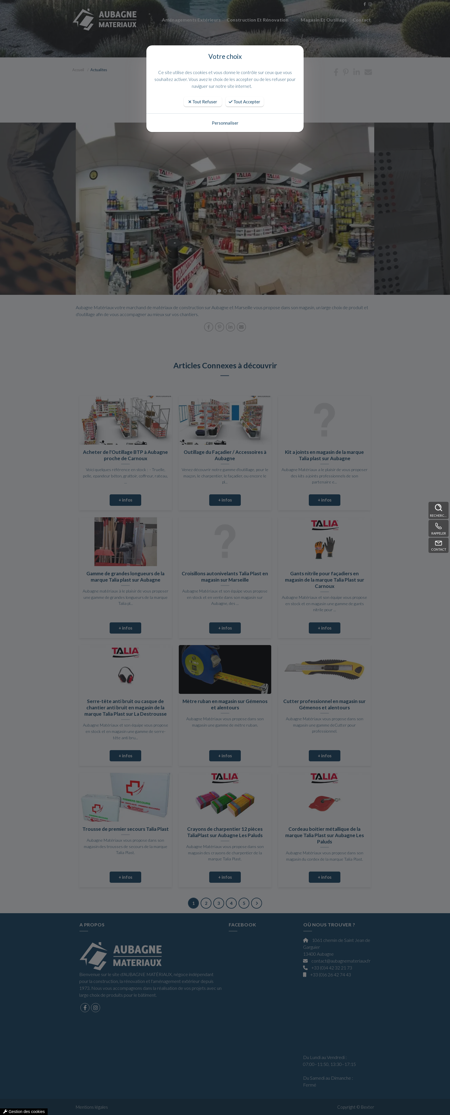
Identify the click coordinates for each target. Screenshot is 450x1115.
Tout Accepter (244, 101)
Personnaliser (225, 122)
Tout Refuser (202, 101)
